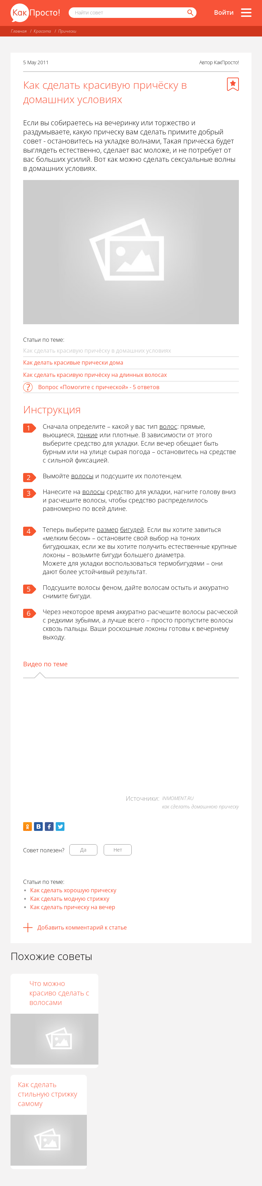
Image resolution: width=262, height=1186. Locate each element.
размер (107, 529)
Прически (67, 31)
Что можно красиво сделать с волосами (210, 993)
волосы (82, 476)
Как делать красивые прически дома (73, 362)
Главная (19, 31)
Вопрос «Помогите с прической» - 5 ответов (98, 387)
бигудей (132, 529)
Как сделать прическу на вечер (72, 907)
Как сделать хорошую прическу (73, 890)
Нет (117, 849)
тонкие (87, 435)
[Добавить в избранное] (233, 84)
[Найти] (190, 12)
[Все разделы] (246, 12)
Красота (42, 31)
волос (168, 426)
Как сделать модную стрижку (69, 898)
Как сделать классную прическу (37, 993)
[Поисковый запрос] (132, 12)
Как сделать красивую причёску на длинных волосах (95, 375)
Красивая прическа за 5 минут (122, 993)
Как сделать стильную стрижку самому (47, 1094)
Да (83, 849)
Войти (224, 12)
